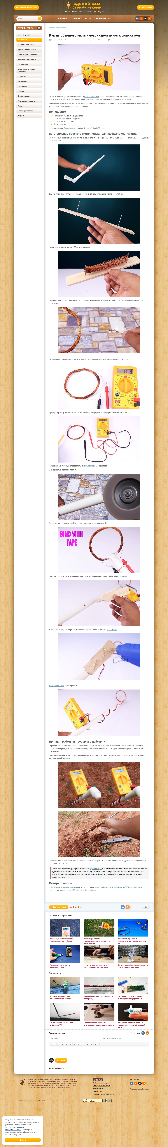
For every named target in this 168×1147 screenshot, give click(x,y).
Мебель (21, 91)
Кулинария (22, 76)
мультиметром (67, 887)
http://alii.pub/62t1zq (95, 128)
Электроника (22, 40)
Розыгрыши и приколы (26, 101)
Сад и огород (23, 64)
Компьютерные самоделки (28, 54)
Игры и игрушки (24, 96)
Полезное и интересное (27, 59)
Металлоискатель (56, 686)
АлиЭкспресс (69, 128)
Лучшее (76, 18)
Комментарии (103, 18)
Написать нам (97, 1091)
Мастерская (22, 81)
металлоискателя (91, 97)
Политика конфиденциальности (103, 1094)
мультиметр (127, 99)
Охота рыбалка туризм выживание (26, 70)
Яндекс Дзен (98, 1080)
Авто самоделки (24, 35)
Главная (62, 18)
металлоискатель (76, 103)
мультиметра (95, 869)
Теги (88, 18)
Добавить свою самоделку (101, 1083)
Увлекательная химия (26, 45)
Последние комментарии (101, 1086)
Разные (20, 106)
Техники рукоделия (25, 111)
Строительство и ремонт (27, 49)
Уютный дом (22, 86)
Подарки (21, 116)
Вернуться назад (58, 907)
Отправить (61, 1060)
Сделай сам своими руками (84, 5)
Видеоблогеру (98, 1089)
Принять (23, 1140)
